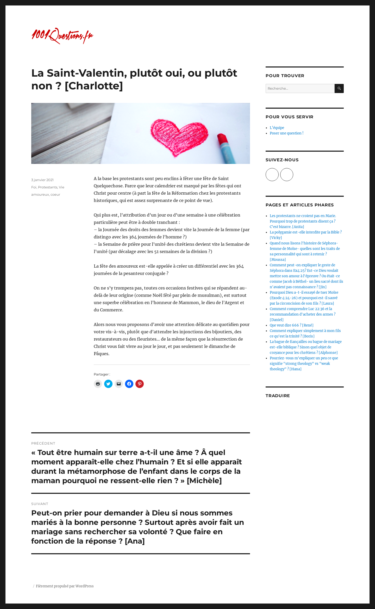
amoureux (40, 194)
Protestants (47, 187)
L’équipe (277, 128)
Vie (61, 187)
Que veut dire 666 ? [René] (292, 325)
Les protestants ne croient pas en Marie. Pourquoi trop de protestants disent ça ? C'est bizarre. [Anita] (303, 221)
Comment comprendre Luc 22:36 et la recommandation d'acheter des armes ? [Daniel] (302, 314)
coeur (55, 194)
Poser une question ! (287, 133)
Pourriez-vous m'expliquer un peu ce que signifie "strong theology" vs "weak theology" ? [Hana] (304, 363)
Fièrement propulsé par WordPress (65, 586)
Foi (33, 187)
